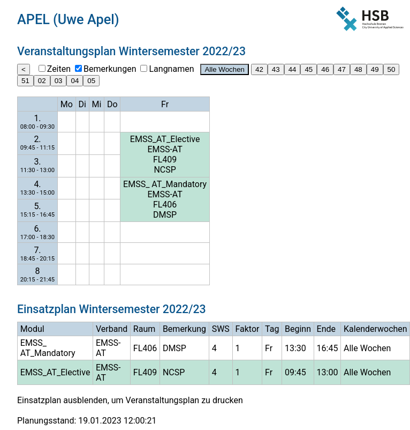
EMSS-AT (164, 149)
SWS (221, 329)
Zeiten (59, 69)
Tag (272, 329)
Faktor (247, 329)
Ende (326, 329)
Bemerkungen (109, 69)
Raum (144, 329)
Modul (32, 329)
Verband (111, 329)
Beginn (298, 329)
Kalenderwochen (375, 329)
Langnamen (171, 69)
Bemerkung (184, 329)
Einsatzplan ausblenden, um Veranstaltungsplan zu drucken (130, 400)
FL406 (165, 204)
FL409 (165, 159)
